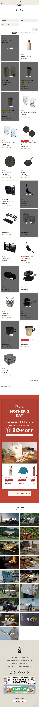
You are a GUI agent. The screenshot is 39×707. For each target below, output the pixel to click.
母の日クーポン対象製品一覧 (18, 493)
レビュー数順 (34, 32)
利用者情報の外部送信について (26, 666)
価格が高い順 (27, 32)
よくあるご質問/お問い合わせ (12, 660)
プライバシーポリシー (24, 663)
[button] (3, 475)
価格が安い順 (20, 32)
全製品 (7, 386)
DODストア (3, 386)
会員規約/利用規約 (13, 663)
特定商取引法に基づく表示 (27, 660)
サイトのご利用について (11, 666)
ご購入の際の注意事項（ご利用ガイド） (19, 657)
